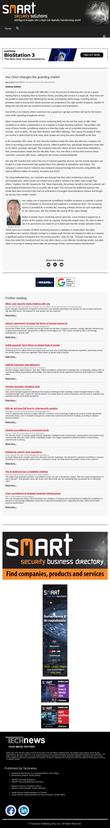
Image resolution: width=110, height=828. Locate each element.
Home (8, 28)
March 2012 (9, 82)
